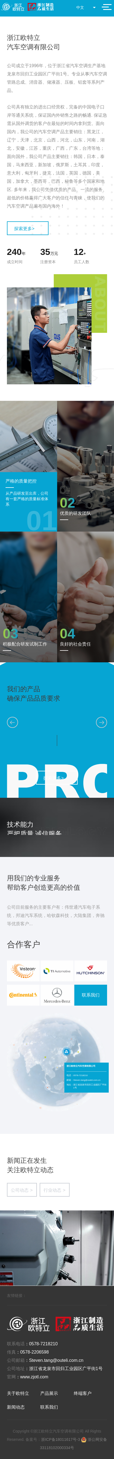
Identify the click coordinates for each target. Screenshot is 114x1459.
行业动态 (54, 1190)
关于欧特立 (18, 1393)
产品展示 (49, 1393)
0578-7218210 (43, 1343)
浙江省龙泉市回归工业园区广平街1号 (66, 1368)
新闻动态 (16, 1407)
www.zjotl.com (34, 1376)
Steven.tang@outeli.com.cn (56, 1360)
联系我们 (91, 995)
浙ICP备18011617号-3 (61, 1439)
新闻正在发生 (27, 1160)
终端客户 (83, 1393)
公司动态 (21, 1190)
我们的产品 (23, 689)
